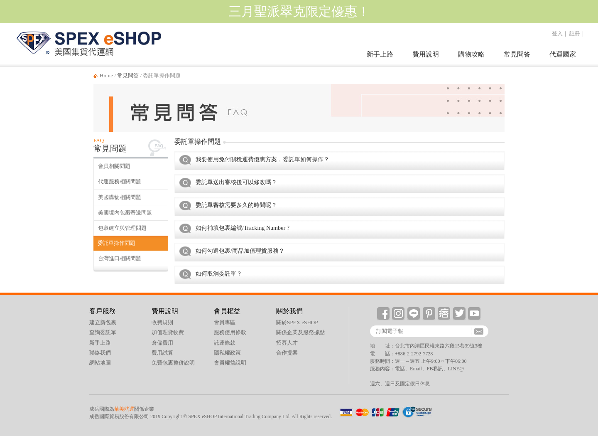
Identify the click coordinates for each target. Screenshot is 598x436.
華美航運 (124, 409)
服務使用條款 (230, 332)
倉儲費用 (162, 343)
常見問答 (517, 54)
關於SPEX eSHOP (297, 322)
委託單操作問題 (116, 243)
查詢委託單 (102, 332)
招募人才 (287, 343)
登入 (557, 33)
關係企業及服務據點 (300, 332)
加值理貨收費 (168, 332)
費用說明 (425, 54)
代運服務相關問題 (119, 181)
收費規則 (162, 322)
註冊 (574, 33)
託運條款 (224, 343)
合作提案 (287, 353)
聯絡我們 (100, 353)
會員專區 (224, 322)
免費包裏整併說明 (173, 363)
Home (106, 75)
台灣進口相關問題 (119, 258)
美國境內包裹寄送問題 (125, 212)
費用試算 (162, 353)
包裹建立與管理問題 (122, 228)
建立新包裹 (102, 322)
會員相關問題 (114, 166)
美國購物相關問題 (119, 197)
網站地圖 (100, 363)
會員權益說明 (230, 363)
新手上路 (380, 54)
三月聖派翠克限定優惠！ (299, 11)
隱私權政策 (227, 353)
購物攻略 (471, 54)
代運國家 (562, 54)
